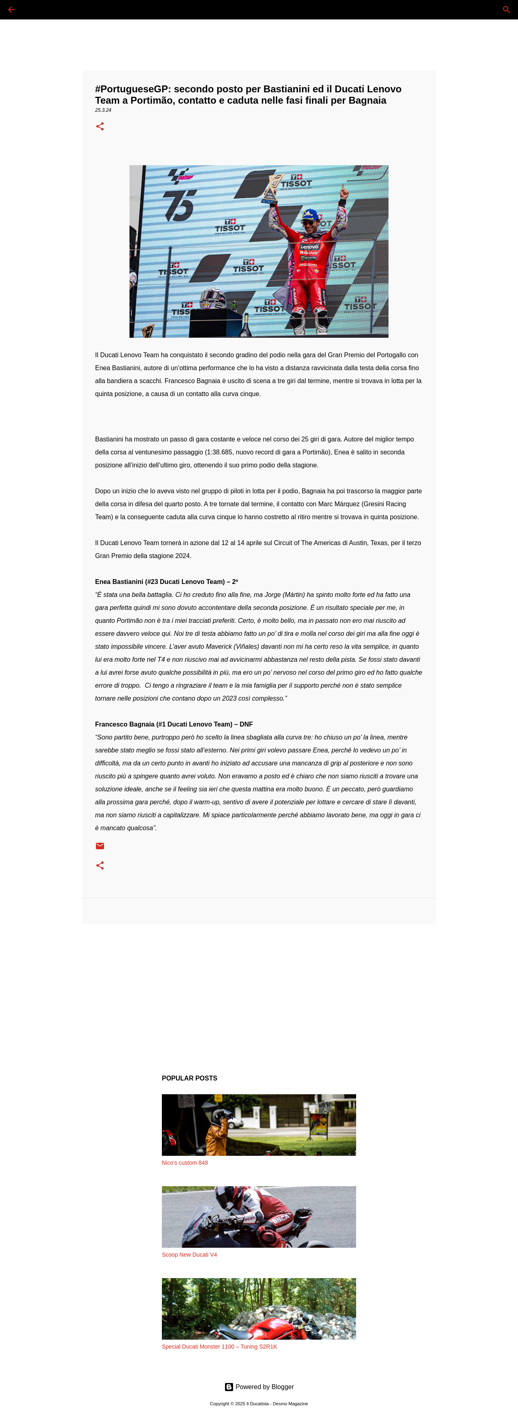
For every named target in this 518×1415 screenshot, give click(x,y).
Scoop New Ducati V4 (189, 1254)
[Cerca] (34, 9)
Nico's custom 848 (185, 1162)
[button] (100, 127)
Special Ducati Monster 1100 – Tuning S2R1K (219, 1346)
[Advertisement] (259, 993)
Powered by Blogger (259, 1386)
